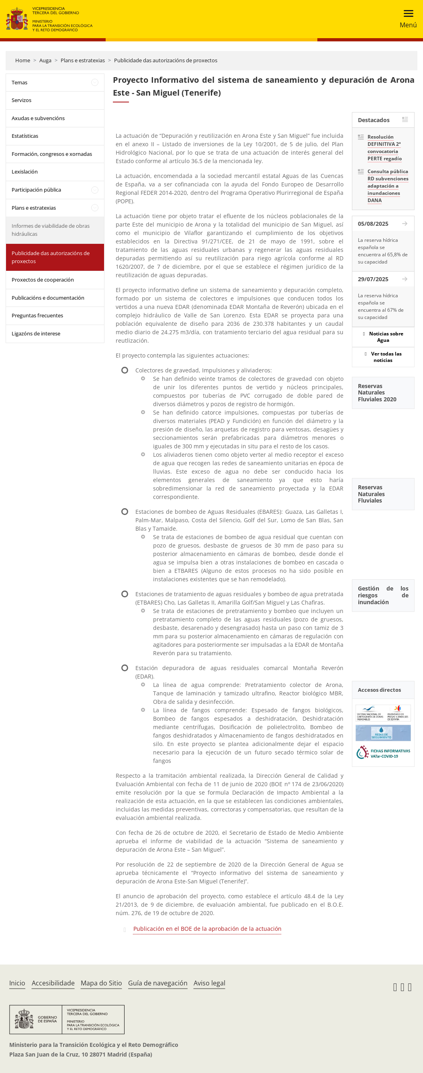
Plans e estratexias (83, 60)
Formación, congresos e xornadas (52, 153)
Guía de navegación (158, 983)
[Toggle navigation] (405, 19)
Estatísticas (25, 135)
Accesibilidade (53, 983)
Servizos (21, 100)
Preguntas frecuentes (37, 315)
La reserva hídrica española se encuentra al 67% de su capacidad (381, 306)
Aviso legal (209, 983)
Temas (19, 82)
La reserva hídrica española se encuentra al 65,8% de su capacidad (383, 251)
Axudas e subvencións (38, 118)
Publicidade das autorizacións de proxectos (165, 60)
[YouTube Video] (383, 439)
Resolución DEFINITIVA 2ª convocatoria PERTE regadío (385, 147)
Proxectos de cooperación (43, 279)
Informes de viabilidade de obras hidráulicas (51, 229)
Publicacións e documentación (48, 297)
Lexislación (25, 171)
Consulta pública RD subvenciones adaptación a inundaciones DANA (388, 186)
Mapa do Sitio (101, 983)
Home (22, 60)
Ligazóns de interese (36, 333)
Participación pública (36, 189)
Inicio (17, 983)
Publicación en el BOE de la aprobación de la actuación (207, 928)
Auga (45, 60)
